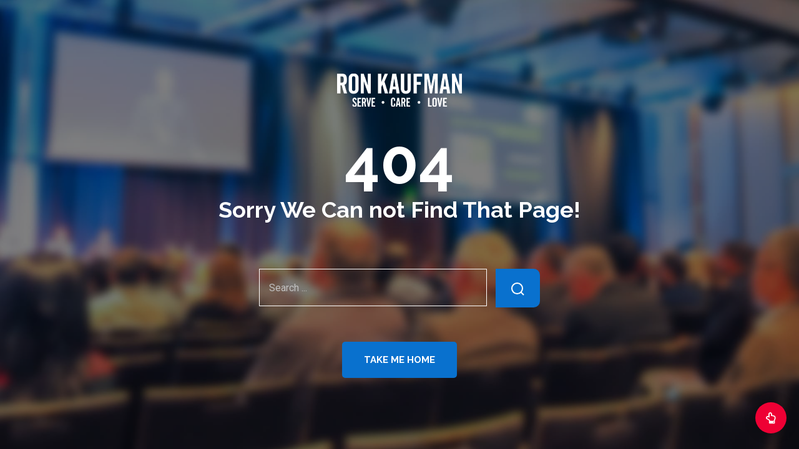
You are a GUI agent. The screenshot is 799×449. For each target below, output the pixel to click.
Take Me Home (399, 359)
